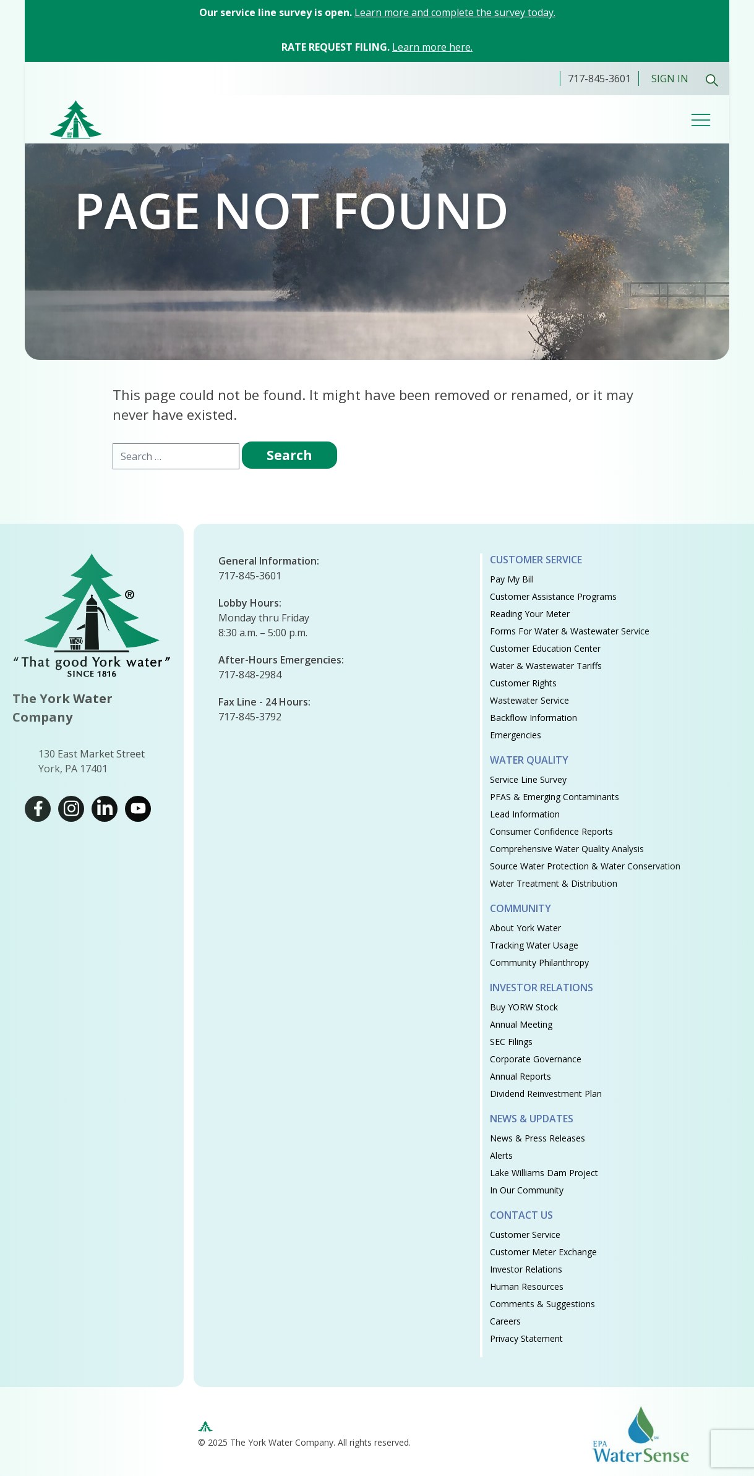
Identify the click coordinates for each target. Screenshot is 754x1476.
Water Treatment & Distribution (553, 883)
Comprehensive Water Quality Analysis (567, 849)
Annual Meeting (521, 1024)
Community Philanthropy (539, 962)
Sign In (669, 78)
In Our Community (526, 1190)
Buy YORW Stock (524, 1007)
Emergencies (515, 735)
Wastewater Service (529, 700)
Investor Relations (541, 987)
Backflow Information (533, 717)
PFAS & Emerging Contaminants (554, 797)
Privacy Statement (526, 1338)
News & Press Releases (537, 1138)
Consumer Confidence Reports (551, 831)
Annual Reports (520, 1076)
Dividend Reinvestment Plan (546, 1093)
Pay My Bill (512, 579)
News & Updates (531, 1118)
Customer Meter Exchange (543, 1252)
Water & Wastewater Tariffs (546, 666)
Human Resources (526, 1286)
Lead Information (525, 814)
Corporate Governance (535, 1059)
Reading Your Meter (530, 614)
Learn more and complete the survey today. (454, 12)
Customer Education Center (545, 648)
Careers (505, 1321)
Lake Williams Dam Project (544, 1173)
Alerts (501, 1155)
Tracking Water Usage (534, 945)
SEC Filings (511, 1041)
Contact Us (521, 1215)
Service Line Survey (528, 779)
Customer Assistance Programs (553, 596)
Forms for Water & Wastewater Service (569, 631)
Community (520, 908)
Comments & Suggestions (542, 1304)
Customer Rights (523, 683)
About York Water (525, 928)
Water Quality (529, 760)
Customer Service (536, 559)
